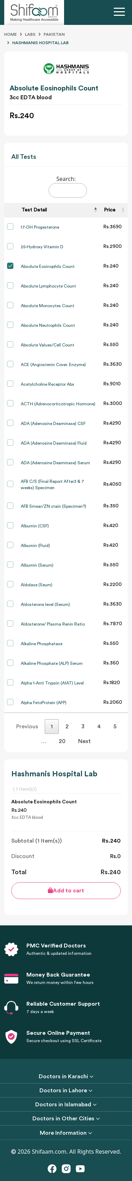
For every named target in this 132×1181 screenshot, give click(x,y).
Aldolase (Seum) (36, 585)
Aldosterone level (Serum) (45, 604)
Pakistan (54, 34)
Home (10, 34)
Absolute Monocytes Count (47, 306)
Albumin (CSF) (35, 526)
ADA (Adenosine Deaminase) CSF (53, 423)
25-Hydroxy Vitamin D (42, 247)
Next (84, 741)
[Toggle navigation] (121, 13)
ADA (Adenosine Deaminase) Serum (55, 463)
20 (62, 741)
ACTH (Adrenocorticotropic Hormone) (58, 404)
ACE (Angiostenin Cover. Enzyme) (53, 365)
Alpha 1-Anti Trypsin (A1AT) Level (52, 683)
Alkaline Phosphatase (41, 644)
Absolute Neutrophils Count (48, 325)
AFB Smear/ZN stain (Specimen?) (53, 506)
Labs (30, 34)
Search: (68, 186)
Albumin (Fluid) (35, 546)
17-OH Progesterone (40, 227)
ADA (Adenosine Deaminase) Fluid (54, 443)
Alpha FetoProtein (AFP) (44, 703)
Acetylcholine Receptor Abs (47, 384)
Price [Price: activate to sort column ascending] (109, 210)
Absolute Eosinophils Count (48, 266)
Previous (27, 726)
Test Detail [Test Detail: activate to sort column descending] (34, 210)
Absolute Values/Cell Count (47, 345)
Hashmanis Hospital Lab (40, 43)
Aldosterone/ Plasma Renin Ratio (53, 624)
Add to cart (66, 890)
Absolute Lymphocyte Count (48, 286)
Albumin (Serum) (37, 565)
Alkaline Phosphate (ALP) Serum (52, 663)
